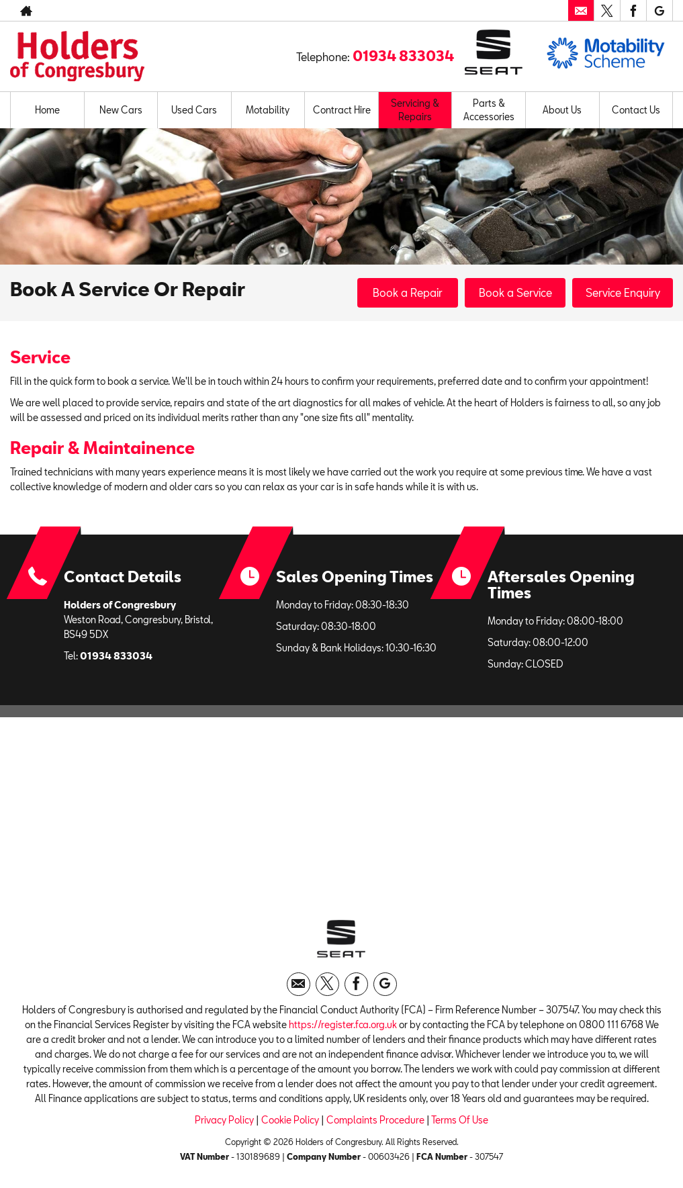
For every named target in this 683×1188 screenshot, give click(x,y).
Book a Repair (408, 292)
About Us (562, 110)
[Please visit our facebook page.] (633, 10)
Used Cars (194, 110)
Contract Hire (342, 110)
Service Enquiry (623, 292)
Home (47, 110)
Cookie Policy (290, 1120)
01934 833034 (403, 56)
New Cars (120, 110)
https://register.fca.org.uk (343, 1024)
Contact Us (636, 110)
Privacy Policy (224, 1120)
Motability (267, 110)
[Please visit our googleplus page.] (659, 10)
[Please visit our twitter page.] (607, 10)
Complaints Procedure (375, 1120)
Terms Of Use (459, 1120)
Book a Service (515, 292)
